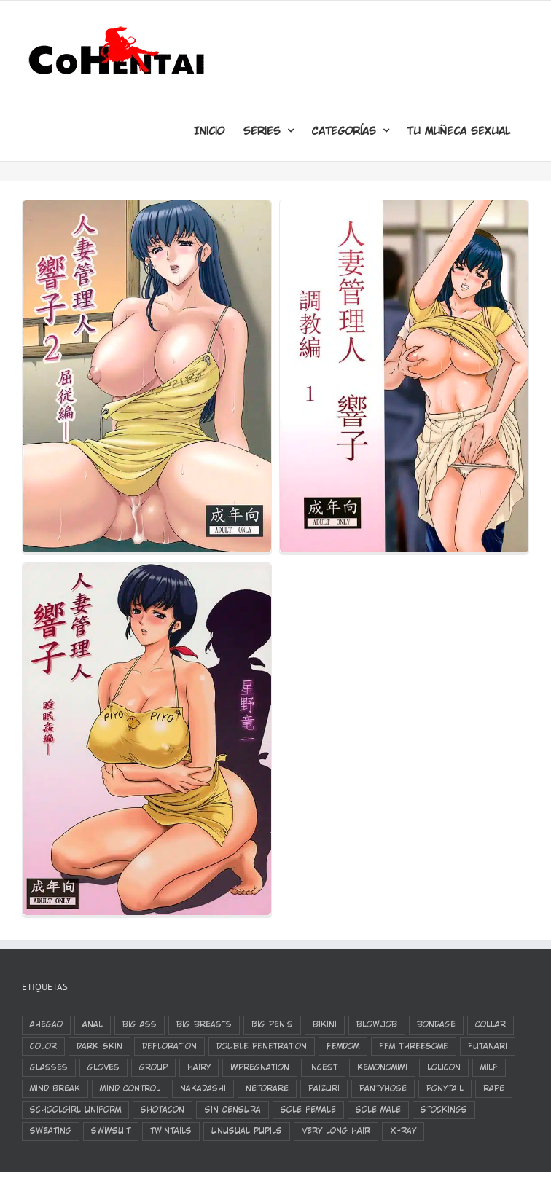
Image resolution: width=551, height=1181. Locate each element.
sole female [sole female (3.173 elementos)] (308, 1109)
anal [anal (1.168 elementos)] (92, 1024)
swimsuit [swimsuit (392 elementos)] (110, 1130)
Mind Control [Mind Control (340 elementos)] (130, 1088)
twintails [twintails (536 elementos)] (171, 1130)
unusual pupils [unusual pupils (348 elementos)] (246, 1130)
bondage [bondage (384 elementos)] (436, 1024)
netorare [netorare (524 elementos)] (267, 1088)
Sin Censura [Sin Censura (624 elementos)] (232, 1109)
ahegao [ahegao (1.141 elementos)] (46, 1024)
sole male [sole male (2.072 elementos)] (378, 1109)
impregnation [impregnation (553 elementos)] (259, 1067)
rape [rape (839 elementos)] (493, 1088)
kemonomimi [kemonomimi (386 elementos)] (382, 1067)
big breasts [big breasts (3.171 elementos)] (204, 1024)
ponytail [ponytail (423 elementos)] (445, 1088)
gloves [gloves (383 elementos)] (103, 1067)
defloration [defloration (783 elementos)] (169, 1046)
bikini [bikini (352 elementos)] (325, 1024)
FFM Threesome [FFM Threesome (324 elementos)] (413, 1046)
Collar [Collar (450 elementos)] (490, 1024)
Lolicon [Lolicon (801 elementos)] (444, 1067)
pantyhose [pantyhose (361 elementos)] (383, 1088)
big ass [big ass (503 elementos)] (139, 1024)
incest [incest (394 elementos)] (323, 1067)
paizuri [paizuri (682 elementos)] (324, 1088)
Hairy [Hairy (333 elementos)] (199, 1067)
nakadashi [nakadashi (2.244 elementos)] (203, 1088)
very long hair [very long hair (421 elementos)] (336, 1130)
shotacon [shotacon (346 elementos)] (162, 1109)
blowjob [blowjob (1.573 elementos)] (376, 1024)
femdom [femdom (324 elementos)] (343, 1046)
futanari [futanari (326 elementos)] (487, 1046)
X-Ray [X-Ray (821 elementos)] (403, 1130)
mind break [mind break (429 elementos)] (55, 1088)
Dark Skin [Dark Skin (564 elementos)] (99, 1046)
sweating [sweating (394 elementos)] (50, 1130)
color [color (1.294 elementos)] (43, 1046)
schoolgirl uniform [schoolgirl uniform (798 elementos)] (75, 1109)
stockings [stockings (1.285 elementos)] (444, 1109)
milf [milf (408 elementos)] (489, 1067)
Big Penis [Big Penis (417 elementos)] (272, 1024)
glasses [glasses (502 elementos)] (49, 1067)
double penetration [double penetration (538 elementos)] (261, 1046)
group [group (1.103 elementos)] (153, 1067)
